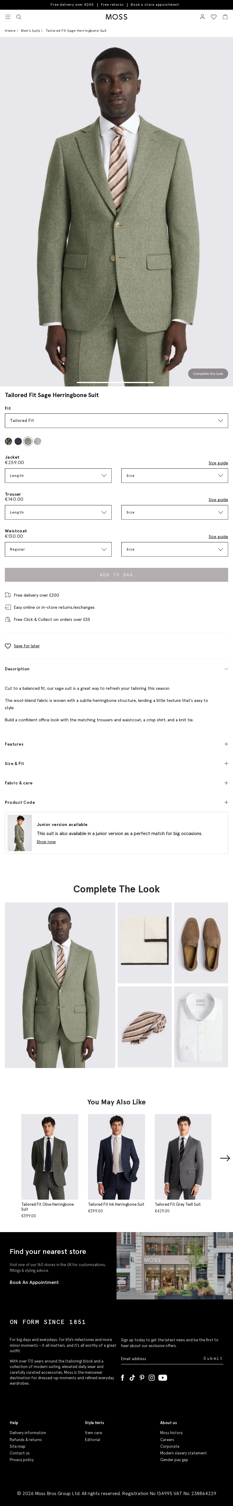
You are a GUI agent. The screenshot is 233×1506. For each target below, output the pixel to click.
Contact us (20, 1453)
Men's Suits (30, 30)
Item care (93, 1432)
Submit (213, 1358)
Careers (167, 1439)
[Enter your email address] (161, 1358)
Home (10, 30)
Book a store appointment (155, 4)
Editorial (92, 1439)
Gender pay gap (174, 1459)
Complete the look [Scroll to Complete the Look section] (208, 373)
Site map (17, 1446)
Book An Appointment (34, 1282)
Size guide (218, 463)
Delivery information (28, 1432)
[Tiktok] (132, 1376)
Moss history (171, 1432)
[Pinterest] (142, 1376)
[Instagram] (152, 1376)
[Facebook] (123, 1376)
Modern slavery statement (183, 1453)
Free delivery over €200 (72, 4)
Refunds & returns (26, 1439)
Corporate (169, 1446)
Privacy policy (22, 1459)
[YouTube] (162, 1376)
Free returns (112, 4)
